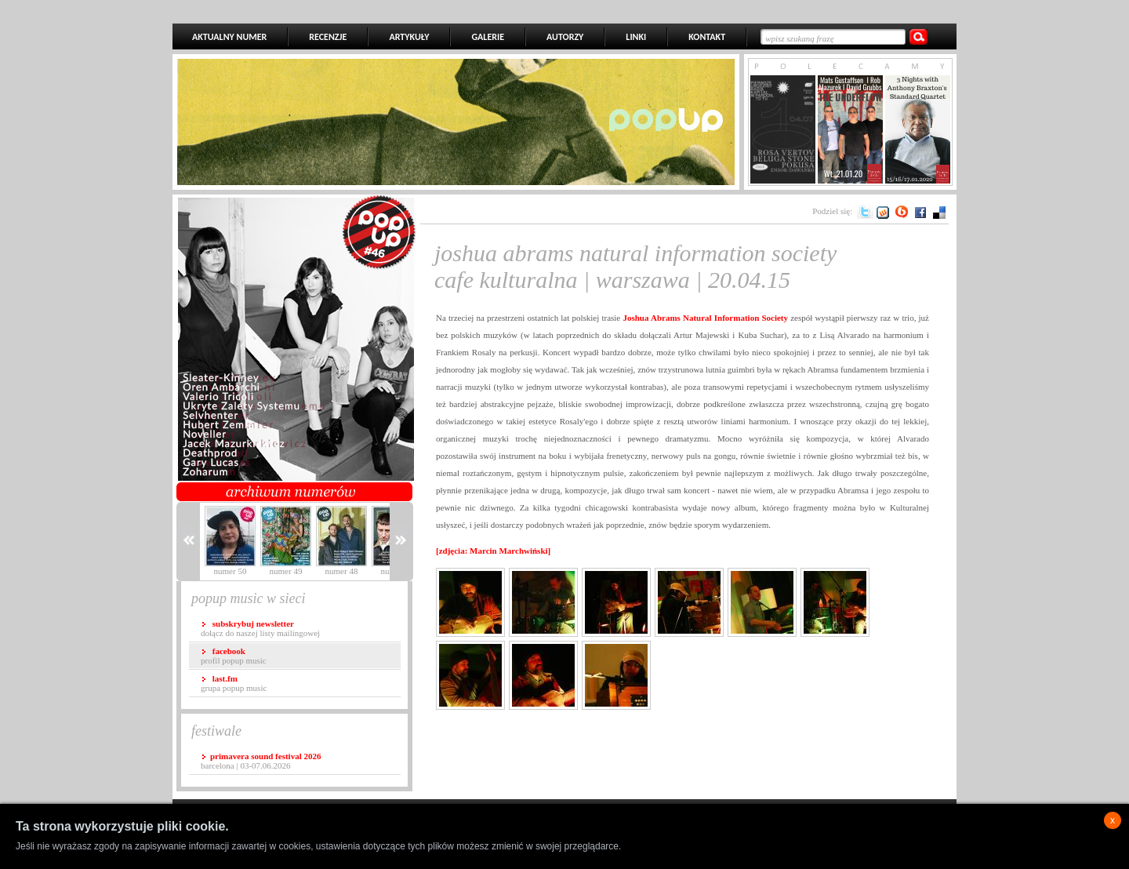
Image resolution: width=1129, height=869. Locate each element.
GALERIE (487, 36)
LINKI (636, 36)
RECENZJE (328, 36)
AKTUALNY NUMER (229, 36)
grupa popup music (234, 683)
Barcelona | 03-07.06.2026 (261, 760)
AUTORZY (564, 36)
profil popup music (234, 655)
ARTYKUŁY (409, 36)
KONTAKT (706, 36)
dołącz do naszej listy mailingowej (260, 628)
